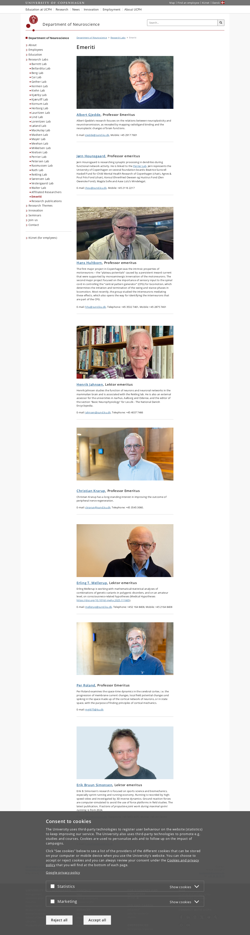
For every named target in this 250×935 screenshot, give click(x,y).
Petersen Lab (40, 161)
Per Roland (86, 685)
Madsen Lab (39, 135)
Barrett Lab (39, 64)
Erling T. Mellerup (92, 583)
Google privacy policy (63, 872)
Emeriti (36, 196)
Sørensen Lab (40, 179)
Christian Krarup (91, 490)
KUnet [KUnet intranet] (206, 2)
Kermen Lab (39, 86)
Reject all (59, 920)
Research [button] (62, 9)
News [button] (76, 9)
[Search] (220, 23)
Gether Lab (38, 81)
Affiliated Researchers (46, 192)
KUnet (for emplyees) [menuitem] (43, 238)
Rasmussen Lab (42, 165)
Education (35, 54)
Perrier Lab (38, 157)
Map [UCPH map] (172, 2)
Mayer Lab (38, 139)
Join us (33, 220)
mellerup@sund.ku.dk (98, 607)
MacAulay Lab (40, 130)
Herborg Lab (39, 108)
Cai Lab (36, 77)
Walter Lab (38, 188)
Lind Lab (37, 117)
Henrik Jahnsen (90, 384)
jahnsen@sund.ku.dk (98, 412)
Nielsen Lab (39, 152)
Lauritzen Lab (40, 113)
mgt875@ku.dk (94, 709)
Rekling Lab (39, 174)
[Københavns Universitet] (32, 23)
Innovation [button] (91, 9)
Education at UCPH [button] (39, 9)
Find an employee (188, 2)
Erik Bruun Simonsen (94, 785)
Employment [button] (112, 9)
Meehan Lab (39, 143)
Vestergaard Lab (42, 183)
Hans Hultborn (89, 262)
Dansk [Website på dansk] (216, 2)
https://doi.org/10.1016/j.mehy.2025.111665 (103, 600)
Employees (36, 50)
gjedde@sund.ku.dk (97, 135)
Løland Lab (38, 126)
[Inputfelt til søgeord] (182, 23)
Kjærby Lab (39, 95)
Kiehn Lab (38, 90)
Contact (34, 225)
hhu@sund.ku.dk (95, 307)
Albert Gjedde (89, 114)
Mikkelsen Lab (41, 148)
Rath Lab (37, 170)
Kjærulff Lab (39, 99)
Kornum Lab (39, 104)
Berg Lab (37, 73)
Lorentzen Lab (41, 121)
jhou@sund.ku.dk (96, 188)
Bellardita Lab (40, 68)
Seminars (35, 215)
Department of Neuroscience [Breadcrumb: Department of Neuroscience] (92, 37)
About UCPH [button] (133, 9)
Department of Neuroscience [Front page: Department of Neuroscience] (49, 38)
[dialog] (125, 873)
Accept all (97, 920)
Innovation (36, 210)
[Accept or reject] (53, 886)
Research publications (46, 201)
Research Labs (38, 59)
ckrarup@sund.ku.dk (97, 507)
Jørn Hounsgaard (91, 156)
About (33, 45)
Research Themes (41, 205)
